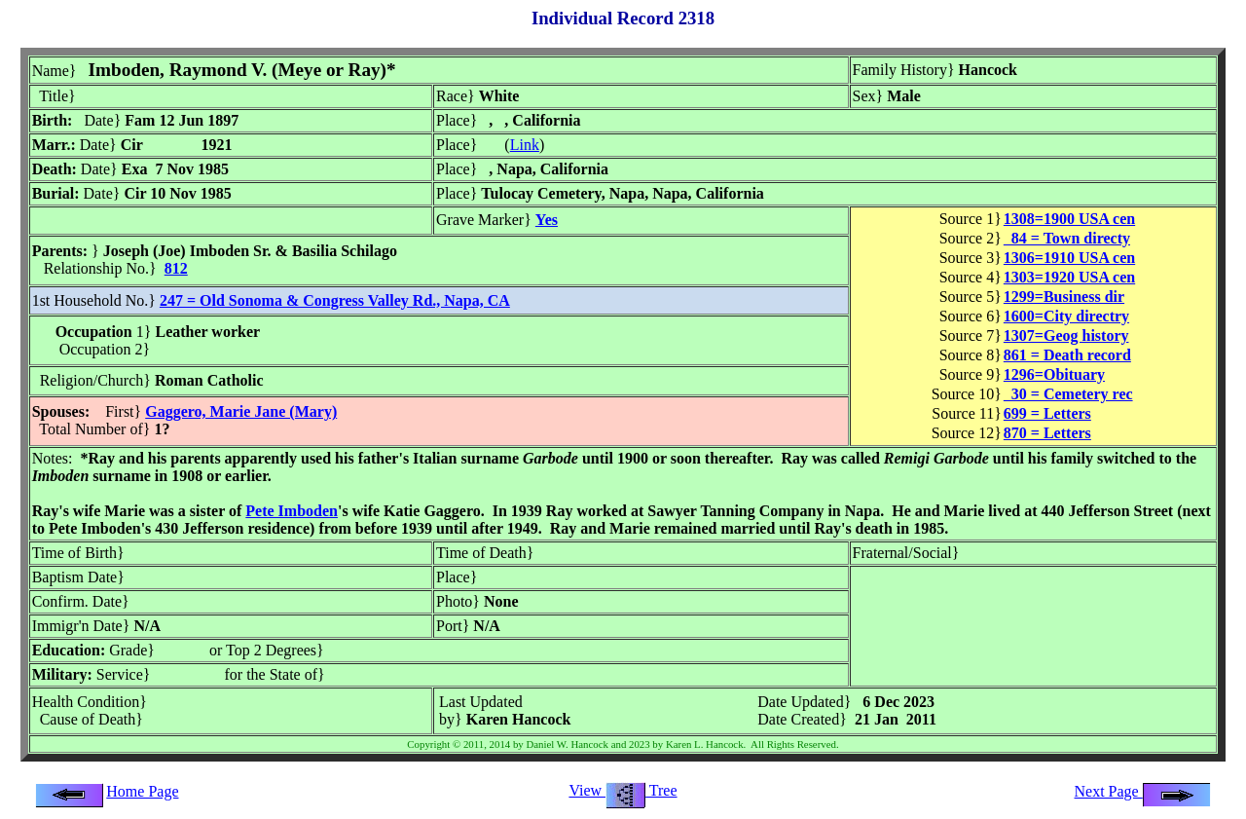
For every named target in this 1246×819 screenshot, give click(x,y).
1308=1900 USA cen (1069, 218)
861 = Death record (1067, 355)
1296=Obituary (1054, 374)
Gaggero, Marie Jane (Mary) (241, 411)
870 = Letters (1047, 433)
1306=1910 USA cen (1069, 257)
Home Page (142, 791)
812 (176, 268)
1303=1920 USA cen (1069, 277)
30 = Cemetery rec (1068, 394)
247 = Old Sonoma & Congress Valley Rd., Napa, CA (335, 300)
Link (524, 144)
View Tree (622, 790)
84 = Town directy (1067, 238)
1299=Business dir (1064, 296)
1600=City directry (1066, 316)
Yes (546, 219)
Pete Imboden (291, 511)
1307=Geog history (1066, 335)
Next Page (1143, 791)
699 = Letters (1047, 413)
